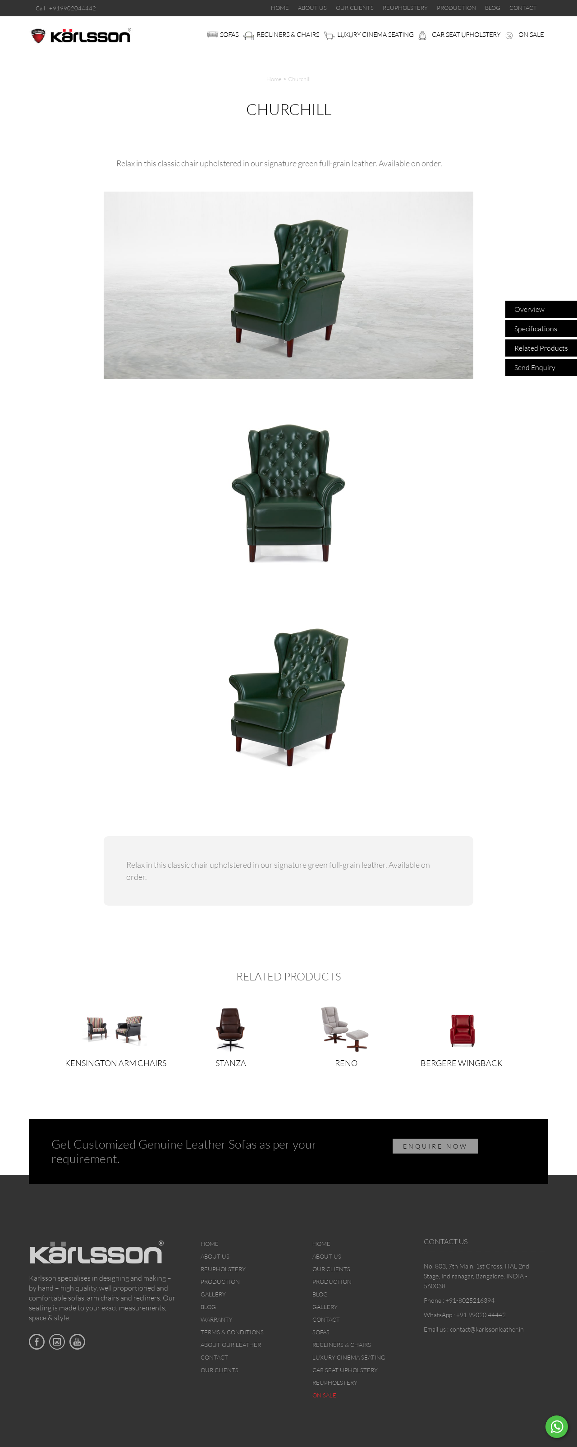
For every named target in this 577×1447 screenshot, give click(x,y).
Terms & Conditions (232, 1332)
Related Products (541, 348)
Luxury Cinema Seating (375, 34)
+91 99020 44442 (481, 1315)
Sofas (229, 34)
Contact (214, 1357)
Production (220, 1281)
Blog (208, 1306)
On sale (531, 34)
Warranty (217, 1319)
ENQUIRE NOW (435, 1146)
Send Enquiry (534, 367)
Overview (529, 309)
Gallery (213, 1294)
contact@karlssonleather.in (487, 1329)
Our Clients (219, 1370)
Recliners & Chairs (287, 34)
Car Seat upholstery (466, 34)
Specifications (535, 328)
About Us (215, 1256)
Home (274, 78)
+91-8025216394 (470, 1300)
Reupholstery (223, 1269)
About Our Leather (231, 1344)
